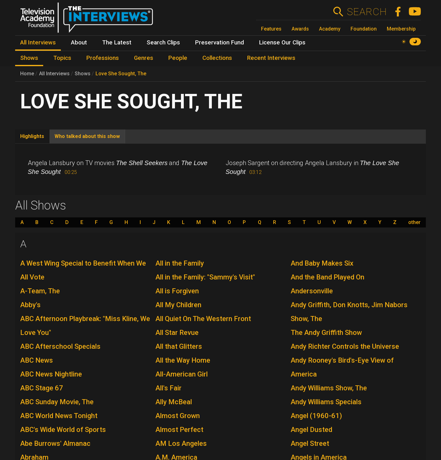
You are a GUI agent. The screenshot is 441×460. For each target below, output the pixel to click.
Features (271, 29)
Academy (329, 29)
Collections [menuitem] (217, 58)
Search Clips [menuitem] (163, 42)
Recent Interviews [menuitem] (271, 58)
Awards (300, 29)
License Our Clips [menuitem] (282, 42)
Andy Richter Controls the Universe (345, 346)
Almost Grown (177, 416)
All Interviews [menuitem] (38, 42)
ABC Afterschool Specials (60, 346)
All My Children (178, 305)
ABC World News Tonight (58, 416)
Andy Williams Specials (326, 402)
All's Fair (168, 388)
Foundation (364, 29)
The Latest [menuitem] (116, 42)
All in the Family (179, 263)
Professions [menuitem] (102, 58)
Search (367, 12)
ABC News (36, 360)
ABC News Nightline (51, 374)
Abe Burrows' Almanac (55, 443)
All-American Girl (181, 374)
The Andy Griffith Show (326, 332)
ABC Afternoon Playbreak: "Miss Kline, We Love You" (85, 325)
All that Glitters (178, 346)
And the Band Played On (327, 277)
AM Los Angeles (181, 443)
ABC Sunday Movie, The (57, 402)
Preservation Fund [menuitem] (219, 42)
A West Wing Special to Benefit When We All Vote (83, 270)
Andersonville (312, 291)
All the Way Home (182, 360)
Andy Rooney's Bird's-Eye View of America (342, 367)
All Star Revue (177, 332)
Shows (82, 74)
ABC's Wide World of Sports (63, 430)
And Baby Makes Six (322, 263)
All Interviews (54, 74)
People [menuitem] (177, 58)
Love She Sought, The (121, 74)
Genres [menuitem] (143, 58)
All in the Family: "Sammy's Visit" (205, 277)
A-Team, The (40, 291)
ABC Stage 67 (41, 388)
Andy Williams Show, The (329, 388)
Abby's (30, 305)
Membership (401, 29)
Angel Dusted (311, 430)
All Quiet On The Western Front (203, 319)
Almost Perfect (179, 430)
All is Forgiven (177, 291)
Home (27, 74)
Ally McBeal (173, 402)
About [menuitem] (79, 42)
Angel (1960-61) (316, 416)
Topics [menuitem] (62, 58)
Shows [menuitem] (29, 58)
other (414, 222)
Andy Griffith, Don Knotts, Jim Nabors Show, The (349, 312)
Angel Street (310, 443)
